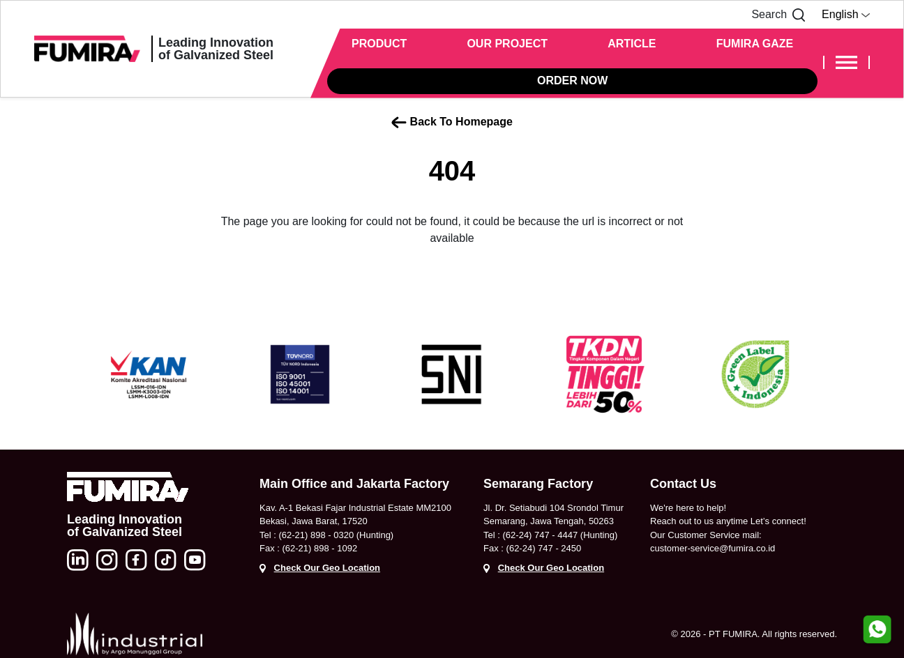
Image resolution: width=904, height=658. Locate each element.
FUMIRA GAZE (755, 43)
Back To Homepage (452, 122)
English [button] (846, 14)
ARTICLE (632, 43)
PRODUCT (379, 43)
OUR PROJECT (507, 43)
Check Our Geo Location (327, 568)
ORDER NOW (572, 80)
